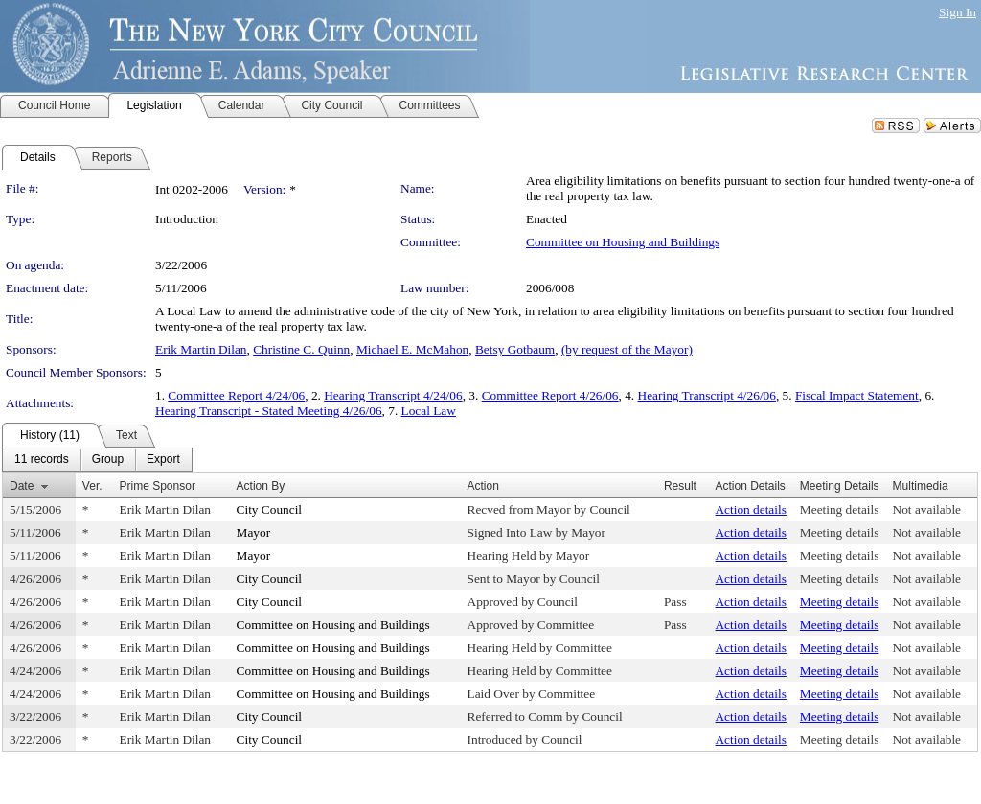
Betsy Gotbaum (515, 349)
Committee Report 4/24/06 (236, 395)
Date (22, 486)
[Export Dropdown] (163, 459)
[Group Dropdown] (107, 459)
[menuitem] (41, 459)
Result (680, 486)
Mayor (254, 532)
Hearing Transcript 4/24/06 (393, 395)
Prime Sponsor (157, 486)
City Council (270, 509)
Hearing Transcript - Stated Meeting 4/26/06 (268, 410)
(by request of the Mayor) (627, 349)
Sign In (957, 12)
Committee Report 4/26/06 (550, 395)
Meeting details (839, 509)
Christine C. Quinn (301, 349)
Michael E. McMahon (412, 349)
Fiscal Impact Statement (857, 395)
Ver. (92, 486)
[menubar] (97, 460)
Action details (750, 509)
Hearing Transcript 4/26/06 (707, 395)
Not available (927, 509)
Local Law (428, 410)
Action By (261, 486)
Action (483, 486)
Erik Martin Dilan (201, 349)
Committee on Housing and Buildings (622, 242)
